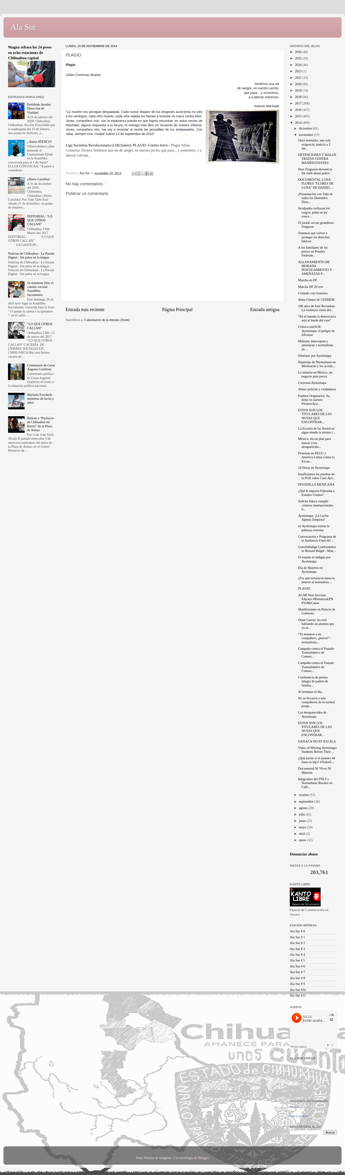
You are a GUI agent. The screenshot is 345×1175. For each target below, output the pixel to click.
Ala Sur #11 (298, 995)
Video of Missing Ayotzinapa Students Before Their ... (317, 749)
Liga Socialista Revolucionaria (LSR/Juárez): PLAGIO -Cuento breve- (117, 145)
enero (303, 840)
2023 (298, 71)
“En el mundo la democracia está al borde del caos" (317, 318)
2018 (298, 97)
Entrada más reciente (85, 309)
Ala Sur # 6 (297, 966)
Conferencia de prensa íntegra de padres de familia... (313, 681)
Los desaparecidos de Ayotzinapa (312, 714)
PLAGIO (304, 588)
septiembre (306, 801)
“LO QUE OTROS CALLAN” (39, 326)
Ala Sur (23, 27)
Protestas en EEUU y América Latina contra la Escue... (316, 457)
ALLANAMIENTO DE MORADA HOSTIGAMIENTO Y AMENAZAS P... (315, 268)
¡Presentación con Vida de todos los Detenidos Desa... (315, 198)
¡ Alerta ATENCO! (39, 141)
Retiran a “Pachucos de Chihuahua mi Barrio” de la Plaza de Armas (40, 424)
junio (303, 821)
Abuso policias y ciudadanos (317, 389)
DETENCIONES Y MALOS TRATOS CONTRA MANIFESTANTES (317, 159)
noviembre (306, 135)
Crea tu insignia (298, 1116)
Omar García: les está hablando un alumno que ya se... (316, 624)
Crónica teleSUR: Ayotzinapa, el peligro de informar (316, 331)
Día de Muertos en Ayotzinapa (310, 569)
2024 (298, 65)
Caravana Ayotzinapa (312, 383)
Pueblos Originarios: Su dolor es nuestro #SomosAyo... (314, 400)
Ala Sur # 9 (297, 984)
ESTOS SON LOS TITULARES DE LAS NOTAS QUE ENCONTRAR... (315, 416)
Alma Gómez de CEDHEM (316, 299)
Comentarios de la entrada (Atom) (107, 320)
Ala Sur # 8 (297, 978)
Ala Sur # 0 (297, 931)
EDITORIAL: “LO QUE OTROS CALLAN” (39, 220)
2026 (298, 52)
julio (302, 814)
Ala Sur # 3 (297, 949)
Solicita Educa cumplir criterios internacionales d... (315, 505)
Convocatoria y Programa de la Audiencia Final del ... (317, 538)
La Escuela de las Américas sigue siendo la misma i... (316, 430)
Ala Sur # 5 (297, 960)
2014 (298, 122)
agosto (303, 808)
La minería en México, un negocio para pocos (315, 374)
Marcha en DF (307, 280)
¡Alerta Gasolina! (38, 179)
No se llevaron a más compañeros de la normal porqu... (316, 702)
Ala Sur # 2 (297, 943)
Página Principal (177, 309)
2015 (298, 116)
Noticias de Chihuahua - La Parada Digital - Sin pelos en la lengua (31, 255)
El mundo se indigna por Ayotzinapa (314, 559)
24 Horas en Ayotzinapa (314, 467)
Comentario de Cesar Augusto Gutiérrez (41, 367)
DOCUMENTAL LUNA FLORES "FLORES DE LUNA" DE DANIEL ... (316, 183)
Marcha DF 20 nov (310, 287)
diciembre (306, 128)
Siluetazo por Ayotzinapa (314, 355)
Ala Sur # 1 (297, 937)
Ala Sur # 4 (297, 954)
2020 (298, 84)
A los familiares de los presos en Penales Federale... (313, 251)
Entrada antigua (264, 309)
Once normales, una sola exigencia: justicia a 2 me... (314, 144)
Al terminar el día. (310, 692)
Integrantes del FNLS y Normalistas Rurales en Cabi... (315, 783)
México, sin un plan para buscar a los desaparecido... (314, 443)
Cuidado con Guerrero (313, 293)
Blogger (203, 1158)
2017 (298, 103)
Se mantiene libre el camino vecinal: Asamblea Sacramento (40, 289)
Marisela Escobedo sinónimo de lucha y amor (40, 399)
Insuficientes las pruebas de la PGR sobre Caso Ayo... (316, 476)
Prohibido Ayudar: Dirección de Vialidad (39, 108)
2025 (298, 58)
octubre (304, 795)
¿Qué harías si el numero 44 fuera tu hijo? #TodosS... (316, 760)
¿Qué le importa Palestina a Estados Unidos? (316, 493)
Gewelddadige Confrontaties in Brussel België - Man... (317, 549)
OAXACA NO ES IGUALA (317, 741)
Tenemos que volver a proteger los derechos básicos (314, 237)
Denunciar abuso (304, 854)
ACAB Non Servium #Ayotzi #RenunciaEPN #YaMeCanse (315, 599)
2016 (298, 110)
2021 (298, 77)
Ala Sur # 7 (297, 972)
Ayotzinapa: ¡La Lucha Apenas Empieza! (313, 517)
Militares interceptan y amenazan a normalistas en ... (315, 345)
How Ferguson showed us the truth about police (315, 171)
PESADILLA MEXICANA (316, 484)
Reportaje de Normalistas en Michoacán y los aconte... (317, 364)
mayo (303, 827)
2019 (298, 90)
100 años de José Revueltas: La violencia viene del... (316, 308)
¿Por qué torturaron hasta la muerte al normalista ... (316, 580)
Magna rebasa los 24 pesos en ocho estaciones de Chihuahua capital (30, 52)
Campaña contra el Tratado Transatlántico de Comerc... (316, 652)
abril (302, 833)
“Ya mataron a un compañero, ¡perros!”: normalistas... (314, 638)
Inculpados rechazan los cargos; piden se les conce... (314, 212)
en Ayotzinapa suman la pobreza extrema (314, 528)
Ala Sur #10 (298, 990)
